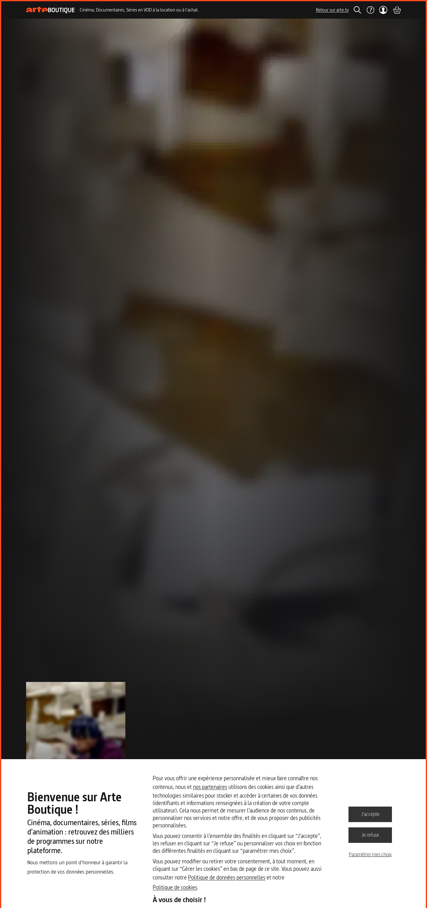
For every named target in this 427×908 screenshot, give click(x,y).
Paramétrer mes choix (370, 854)
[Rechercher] (357, 10)
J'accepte (370, 814)
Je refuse (370, 834)
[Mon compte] (383, 10)
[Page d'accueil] (50, 10)
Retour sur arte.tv (332, 10)
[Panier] (396, 10)
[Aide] (370, 10)
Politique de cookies (175, 887)
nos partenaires (210, 787)
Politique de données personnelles (226, 877)
